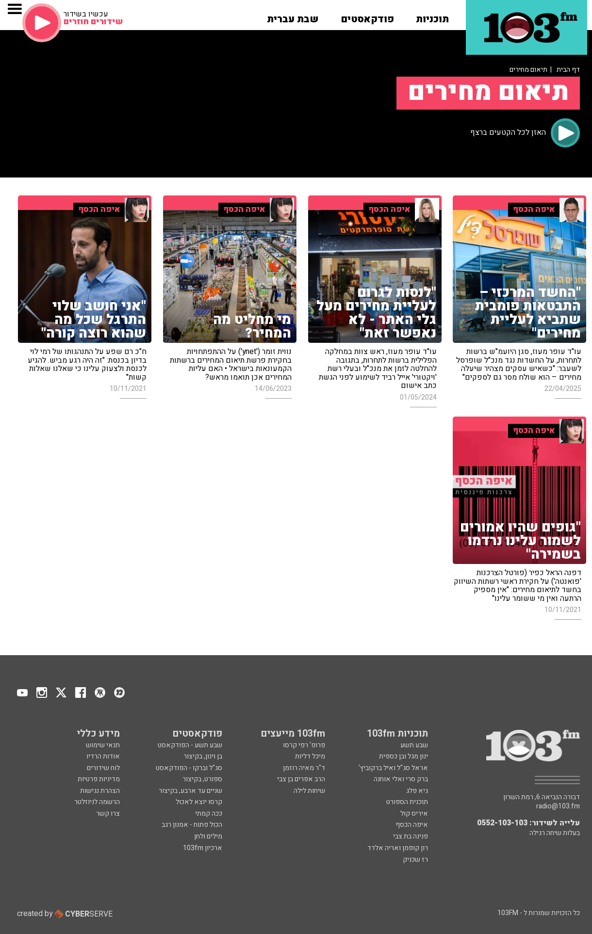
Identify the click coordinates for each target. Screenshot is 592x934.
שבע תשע (414, 745)
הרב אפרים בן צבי (301, 779)
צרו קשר (108, 813)
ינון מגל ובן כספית (403, 756)
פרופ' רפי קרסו (304, 745)
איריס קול (414, 813)
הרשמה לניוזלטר (97, 801)
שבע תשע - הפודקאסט (190, 745)
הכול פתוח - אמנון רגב (192, 824)
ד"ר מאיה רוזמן (304, 768)
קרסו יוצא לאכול (199, 801)
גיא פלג (417, 790)
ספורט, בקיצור (202, 779)
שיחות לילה (309, 790)
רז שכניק (415, 859)
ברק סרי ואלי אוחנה (401, 779)
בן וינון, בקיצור (202, 756)
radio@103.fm (558, 806)
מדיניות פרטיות (99, 779)
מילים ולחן (208, 836)
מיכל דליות (310, 756)
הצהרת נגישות (100, 790)
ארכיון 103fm (202, 848)
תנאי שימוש (103, 745)
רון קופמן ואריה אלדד (397, 848)
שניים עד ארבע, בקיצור (190, 790)
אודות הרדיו (103, 756)
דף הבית (568, 69)
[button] (432, 16)
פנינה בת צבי (410, 836)
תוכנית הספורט (407, 801)
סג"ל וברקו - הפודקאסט (189, 768)
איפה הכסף (411, 824)
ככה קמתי (208, 813)
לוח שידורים (103, 768)
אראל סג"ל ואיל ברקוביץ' (393, 768)
